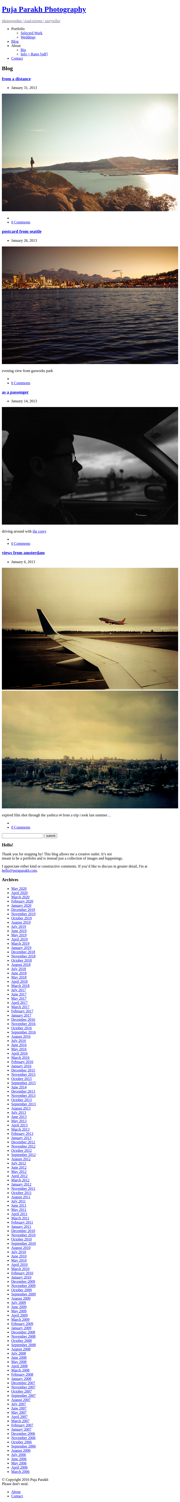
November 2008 (23, 1336)
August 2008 (20, 1349)
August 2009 (20, 1298)
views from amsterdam (23, 552)
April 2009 (19, 1315)
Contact (17, 58)
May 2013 (18, 1121)
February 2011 (22, 1222)
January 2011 (21, 1227)
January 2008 (21, 1379)
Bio (23, 50)
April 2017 (19, 1003)
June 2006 (18, 1459)
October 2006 (21, 1442)
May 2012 (18, 1172)
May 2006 (18, 1463)
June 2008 (18, 1358)
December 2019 (23, 910)
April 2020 (19, 893)
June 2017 (18, 994)
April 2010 (19, 1265)
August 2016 (20, 1036)
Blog (15, 41)
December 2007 (23, 1383)
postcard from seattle (21, 231)
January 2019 (21, 948)
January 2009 (21, 1328)
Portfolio (18, 29)
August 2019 (20, 922)
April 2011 (19, 1214)
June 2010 (18, 1256)
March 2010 (20, 1269)
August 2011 (20, 1197)
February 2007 (22, 1425)
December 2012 (23, 1142)
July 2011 (18, 1201)
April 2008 (19, 1366)
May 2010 (18, 1260)
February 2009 (22, 1324)
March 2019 (20, 943)
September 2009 (23, 1294)
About (16, 46)
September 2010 (23, 1243)
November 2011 (23, 1189)
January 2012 (21, 1184)
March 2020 (20, 897)
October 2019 (21, 918)
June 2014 (18, 1087)
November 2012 (23, 1146)
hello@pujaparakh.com (19, 870)
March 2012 (20, 1180)
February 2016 (22, 1062)
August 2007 (20, 1400)
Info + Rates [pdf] (34, 54)
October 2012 (21, 1150)
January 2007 (21, 1429)
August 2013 (20, 1108)
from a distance (16, 78)
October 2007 (21, 1391)
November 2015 (23, 1074)
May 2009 (18, 1311)
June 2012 (18, 1167)
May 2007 (18, 1412)
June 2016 (18, 1045)
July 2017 (18, 990)
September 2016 (23, 1032)
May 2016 (18, 1049)
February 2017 (22, 1011)
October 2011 (21, 1193)
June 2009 (18, 1307)
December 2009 (23, 1281)
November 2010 (23, 1235)
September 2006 (23, 1446)
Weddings (28, 37)
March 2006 (20, 1472)
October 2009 (21, 1290)
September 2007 (23, 1396)
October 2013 (21, 1100)
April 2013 (19, 1125)
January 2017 (21, 1015)
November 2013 (23, 1096)
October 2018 (21, 960)
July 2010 (18, 1252)
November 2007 (23, 1387)
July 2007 (18, 1404)
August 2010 (20, 1248)
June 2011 (18, 1205)
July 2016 (18, 1041)
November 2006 (23, 1438)
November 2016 (23, 1024)
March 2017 (20, 1007)
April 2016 (19, 1053)
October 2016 (21, 1028)
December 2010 (23, 1231)
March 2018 (20, 986)
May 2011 (18, 1210)
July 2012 (18, 1163)
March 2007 (20, 1421)
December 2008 (23, 1332)
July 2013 (18, 1112)
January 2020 (21, 905)
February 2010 (22, 1273)
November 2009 (23, 1286)
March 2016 (20, 1058)
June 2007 (18, 1408)
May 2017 (18, 998)
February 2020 (22, 901)
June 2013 (18, 1117)
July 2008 (18, 1353)
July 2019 (18, 927)
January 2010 (21, 1277)
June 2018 (18, 973)
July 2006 (18, 1455)
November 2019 (23, 914)
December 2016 (23, 1020)
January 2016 (21, 1066)
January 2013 (21, 1138)
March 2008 (20, 1370)
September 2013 (23, 1104)
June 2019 (18, 931)
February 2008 (22, 1374)
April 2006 (19, 1467)
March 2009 (20, 1319)
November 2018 (23, 956)
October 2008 (21, 1341)
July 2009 (18, 1303)
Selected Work (31, 33)
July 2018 (18, 969)
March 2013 (20, 1129)
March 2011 (20, 1218)
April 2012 (19, 1176)
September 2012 (23, 1155)
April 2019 (19, 939)
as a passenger (15, 392)
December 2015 (23, 1070)
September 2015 (23, 1083)
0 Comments (20, 222)
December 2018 (23, 952)
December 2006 (23, 1434)
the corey (39, 531)
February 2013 (22, 1134)
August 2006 (20, 1450)
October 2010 (21, 1239)
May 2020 (18, 889)
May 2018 (18, 977)
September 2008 (23, 1345)
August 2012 (20, 1159)
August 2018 (20, 965)
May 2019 (18, 935)
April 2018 (19, 981)
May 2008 (18, 1362)
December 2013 (23, 1091)
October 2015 (21, 1079)
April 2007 (19, 1417)
